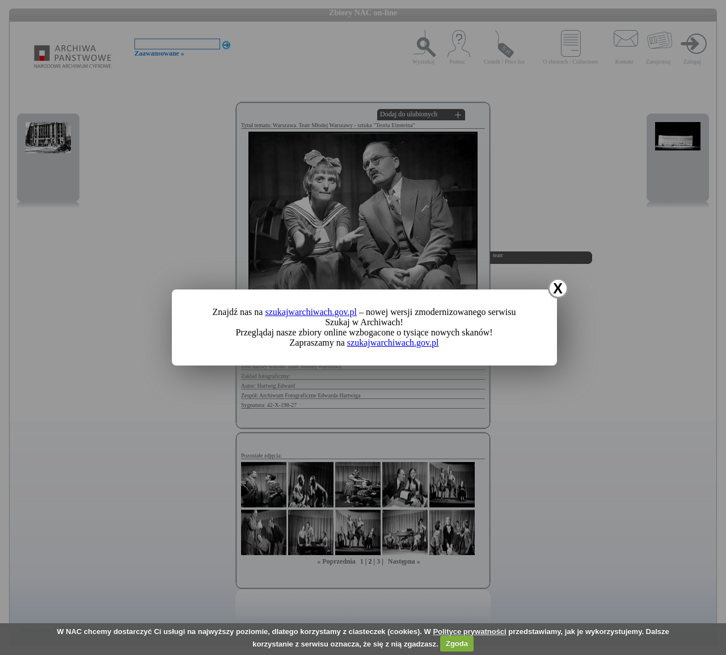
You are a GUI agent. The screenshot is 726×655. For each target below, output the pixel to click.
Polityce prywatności (469, 631)
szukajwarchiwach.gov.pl (311, 312)
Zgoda (457, 643)
